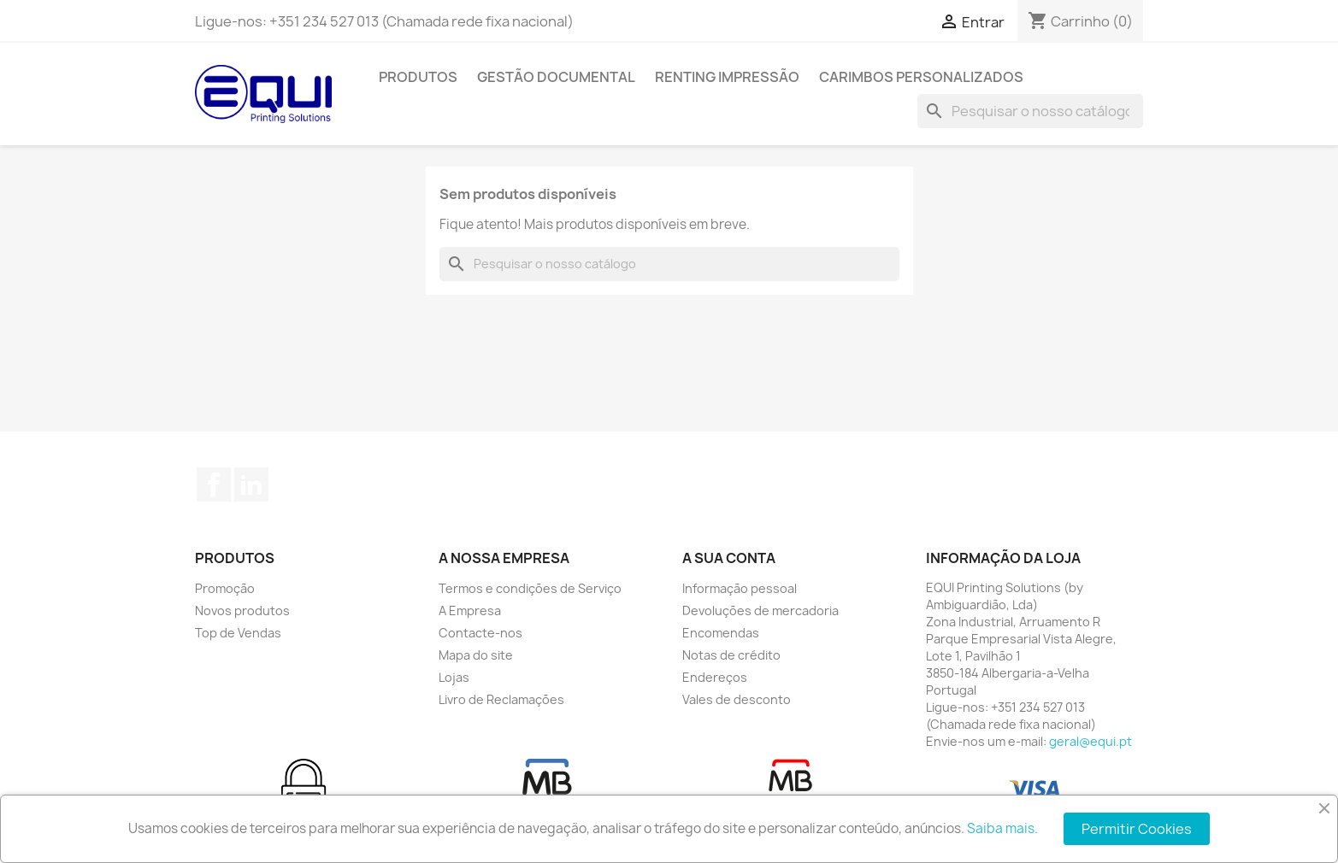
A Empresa (470, 610)
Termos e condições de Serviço (530, 588)
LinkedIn (251, 484)
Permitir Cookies (1137, 828)
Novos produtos (242, 610)
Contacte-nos (480, 633)
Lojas (454, 677)
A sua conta (728, 558)
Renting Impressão (727, 77)
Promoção (225, 588)
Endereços (714, 677)
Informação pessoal (739, 588)
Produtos (418, 77)
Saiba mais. (1002, 828)
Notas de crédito (731, 655)
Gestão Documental (556, 77)
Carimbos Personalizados (921, 77)
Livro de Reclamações (501, 699)
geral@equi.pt (1090, 741)
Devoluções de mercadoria (760, 610)
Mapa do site (476, 655)
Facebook (214, 484)
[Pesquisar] (1030, 111)
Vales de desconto (736, 699)
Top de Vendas (238, 633)
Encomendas (720, 633)
